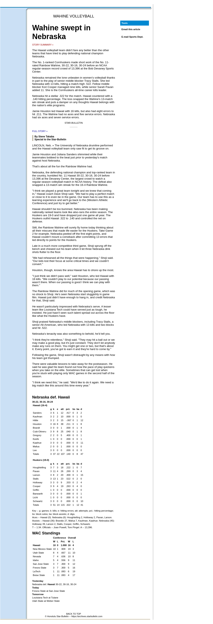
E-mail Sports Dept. (132, 37)
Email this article (130, 29)
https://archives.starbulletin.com (86, 616)
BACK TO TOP (73, 614)
